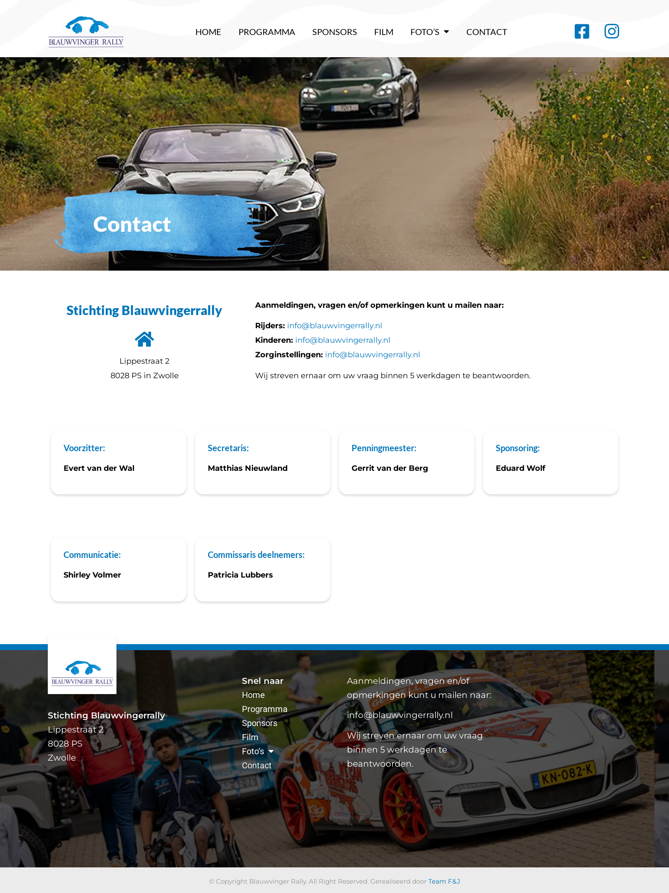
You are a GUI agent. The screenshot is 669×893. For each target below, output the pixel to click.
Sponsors (334, 31)
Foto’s (429, 31)
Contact (486, 31)
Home (208, 31)
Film (383, 31)
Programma (267, 31)
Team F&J (444, 881)
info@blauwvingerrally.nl (334, 325)
